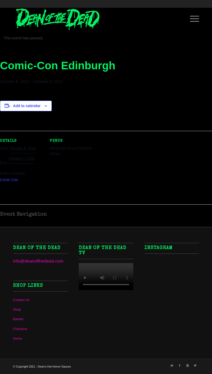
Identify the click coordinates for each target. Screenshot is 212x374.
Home (17, 338)
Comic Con (9, 180)
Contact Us (21, 300)
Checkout (20, 329)
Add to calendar (27, 106)
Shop (17, 309)
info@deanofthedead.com (38, 261)
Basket (18, 319)
